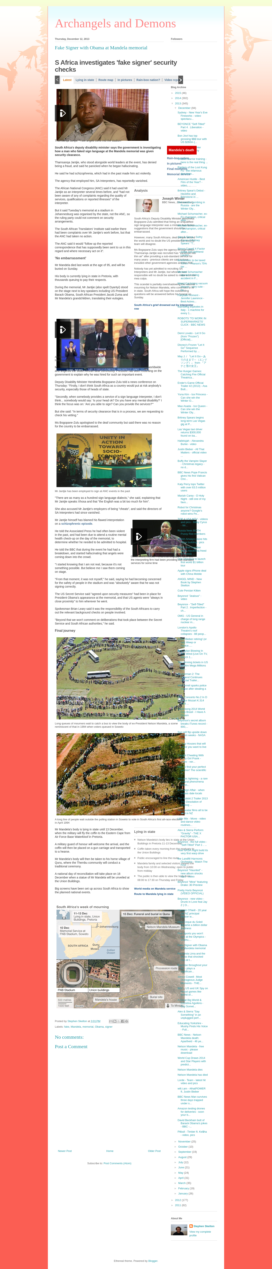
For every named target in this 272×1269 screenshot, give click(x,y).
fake (66, 1026)
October (183, 1146)
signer (108, 1026)
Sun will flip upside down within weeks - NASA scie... (192, 735)
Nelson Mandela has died (192, 1074)
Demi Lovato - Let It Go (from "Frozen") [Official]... (191, 336)
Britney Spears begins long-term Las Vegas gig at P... (191, 420)
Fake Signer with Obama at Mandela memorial (192, 947)
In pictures (125, 80)
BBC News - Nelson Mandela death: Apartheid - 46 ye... (190, 1038)
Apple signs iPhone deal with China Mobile (191, 572)
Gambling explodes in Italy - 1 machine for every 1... (190, 310)
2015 (178, 93)
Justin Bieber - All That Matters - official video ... (191, 452)
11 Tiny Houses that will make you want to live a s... (191, 746)
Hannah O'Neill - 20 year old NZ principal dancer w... (192, 913)
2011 (178, 1205)
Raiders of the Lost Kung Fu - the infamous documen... (192, 170)
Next (180, 80)
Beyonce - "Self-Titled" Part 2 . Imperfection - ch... (191, 607)
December (184, 107)
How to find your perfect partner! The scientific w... (191, 770)
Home (110, 1151)
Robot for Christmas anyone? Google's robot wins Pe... (189, 510)
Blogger (152, 1260)
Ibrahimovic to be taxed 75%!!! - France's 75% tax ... (192, 263)
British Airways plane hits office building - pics (192, 540)
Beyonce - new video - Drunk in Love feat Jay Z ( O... (192, 902)
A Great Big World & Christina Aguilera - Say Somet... (190, 1003)
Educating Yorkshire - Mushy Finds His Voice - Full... (192, 1026)
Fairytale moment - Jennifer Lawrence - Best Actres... (190, 298)
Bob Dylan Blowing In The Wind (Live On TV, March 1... (192, 654)
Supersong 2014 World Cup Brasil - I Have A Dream (191, 712)
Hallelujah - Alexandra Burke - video (190, 442)
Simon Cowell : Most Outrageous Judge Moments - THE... (190, 980)
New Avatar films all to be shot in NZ (192, 812)
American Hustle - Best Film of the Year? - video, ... (191, 182)
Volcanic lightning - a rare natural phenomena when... (192, 781)
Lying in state (85, 80)
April (181, 1177)
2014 (178, 98)
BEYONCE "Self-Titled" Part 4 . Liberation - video (191, 127)
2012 (178, 1200)
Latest (67, 80)
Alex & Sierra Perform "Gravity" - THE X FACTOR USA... (190, 833)
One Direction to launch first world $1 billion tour (191, 562)
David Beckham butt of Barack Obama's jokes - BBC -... (192, 1123)
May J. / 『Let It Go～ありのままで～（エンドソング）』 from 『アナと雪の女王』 (192, 361)
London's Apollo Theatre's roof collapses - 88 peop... (191, 630)
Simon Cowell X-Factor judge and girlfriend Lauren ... (191, 252)
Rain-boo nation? (148, 80)
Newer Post (65, 1151)
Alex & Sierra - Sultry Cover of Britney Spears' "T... (189, 240)
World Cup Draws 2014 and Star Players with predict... (191, 1061)
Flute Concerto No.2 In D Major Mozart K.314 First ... (192, 700)
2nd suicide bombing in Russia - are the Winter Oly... (191, 205)
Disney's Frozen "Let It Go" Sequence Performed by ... (190, 348)
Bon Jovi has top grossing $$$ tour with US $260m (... (192, 139)
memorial (87, 1026)
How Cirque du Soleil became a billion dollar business (192, 925)
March (182, 1183)
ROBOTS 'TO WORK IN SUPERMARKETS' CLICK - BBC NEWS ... (191, 323)
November (184, 1141)
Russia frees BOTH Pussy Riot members (191, 532)
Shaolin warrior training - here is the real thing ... (192, 160)
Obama (99, 1026)
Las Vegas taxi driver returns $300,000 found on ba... (189, 432)
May (181, 1172)
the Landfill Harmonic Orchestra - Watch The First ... (192, 862)
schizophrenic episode (76, 523)
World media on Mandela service (154, 888)
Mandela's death (181, 150)
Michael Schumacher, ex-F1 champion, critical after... (192, 217)
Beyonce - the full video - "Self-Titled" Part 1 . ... (192, 843)
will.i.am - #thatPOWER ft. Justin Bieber (191, 1090)
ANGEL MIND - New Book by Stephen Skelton (189, 582)
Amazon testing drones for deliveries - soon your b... (191, 1111)
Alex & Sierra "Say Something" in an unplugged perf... (189, 1014)
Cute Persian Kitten (189, 590)
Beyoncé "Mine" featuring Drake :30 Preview (192, 883)
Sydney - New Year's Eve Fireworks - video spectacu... (192, 115)
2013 (178, 103)
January (183, 1193)
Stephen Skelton (204, 1226)
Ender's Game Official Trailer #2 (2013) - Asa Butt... (192, 386)
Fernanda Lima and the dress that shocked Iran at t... (191, 956)
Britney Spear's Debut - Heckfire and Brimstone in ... (191, 193)
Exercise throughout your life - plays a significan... (192, 968)
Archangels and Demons (115, 23)
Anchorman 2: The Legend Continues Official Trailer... (189, 677)
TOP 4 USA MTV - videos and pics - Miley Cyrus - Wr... (192, 522)
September (185, 1151)
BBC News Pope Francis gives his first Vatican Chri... (192, 475)
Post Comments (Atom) (117, 1163)
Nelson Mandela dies (189, 1069)
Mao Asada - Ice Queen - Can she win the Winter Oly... (192, 409)
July (181, 1162)
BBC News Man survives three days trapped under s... (192, 1100)
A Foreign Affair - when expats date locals (190, 791)
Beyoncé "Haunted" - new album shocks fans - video (190, 873)
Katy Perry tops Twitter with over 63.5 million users (191, 487)
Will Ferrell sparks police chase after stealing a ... (191, 688)
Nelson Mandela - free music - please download (190, 1049)
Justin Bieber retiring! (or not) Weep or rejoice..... (192, 642)
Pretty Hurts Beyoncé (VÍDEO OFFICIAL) (190, 892)
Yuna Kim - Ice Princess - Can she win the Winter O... (192, 397)
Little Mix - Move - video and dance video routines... (191, 821)
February (184, 1188)
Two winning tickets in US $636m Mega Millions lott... (192, 665)
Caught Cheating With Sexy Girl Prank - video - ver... (190, 758)
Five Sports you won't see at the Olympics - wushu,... (191, 936)
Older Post (154, 1151)
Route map (105, 80)
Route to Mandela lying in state (153, 894)
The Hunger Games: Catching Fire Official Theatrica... (191, 374)
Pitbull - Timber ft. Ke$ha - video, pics (192, 1133)
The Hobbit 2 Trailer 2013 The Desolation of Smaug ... (192, 801)
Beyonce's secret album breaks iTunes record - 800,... (192, 723)
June (181, 1167)
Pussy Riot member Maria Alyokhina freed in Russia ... (191, 550)
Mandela (76, 1026)
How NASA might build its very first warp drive (192, 852)
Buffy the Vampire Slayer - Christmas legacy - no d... (192, 464)
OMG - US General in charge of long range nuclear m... (191, 619)
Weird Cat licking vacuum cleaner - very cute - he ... (192, 286)
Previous (57, 80)
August (182, 1157)
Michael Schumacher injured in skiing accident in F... (189, 275)
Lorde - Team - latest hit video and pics (191, 1082)
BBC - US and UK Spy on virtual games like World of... (192, 991)
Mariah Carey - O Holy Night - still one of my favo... (191, 499)
